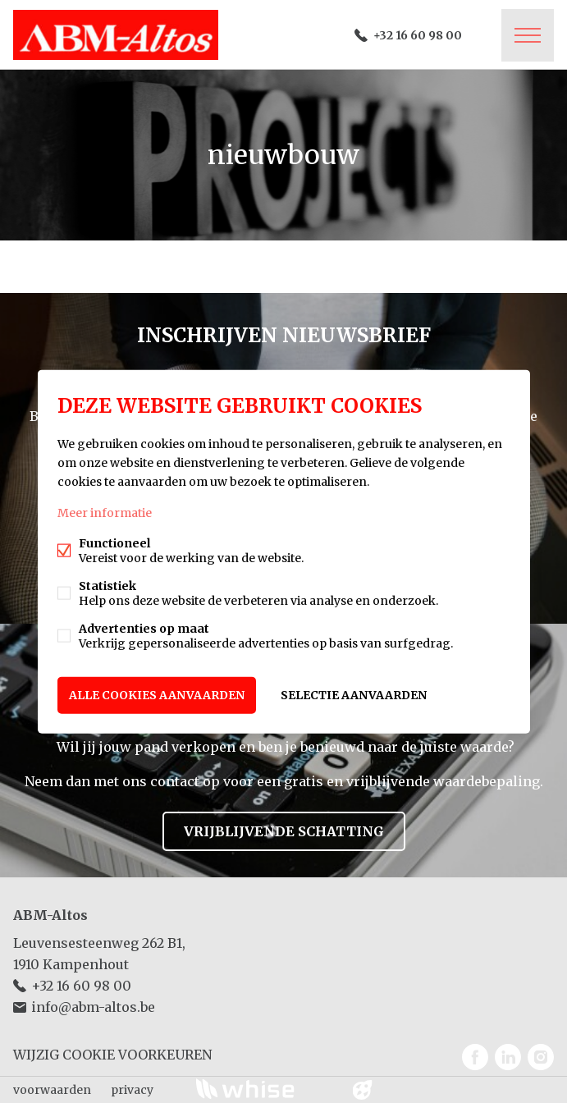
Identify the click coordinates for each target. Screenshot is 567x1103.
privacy (132, 1089)
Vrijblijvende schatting (284, 831)
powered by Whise (263, 1088)
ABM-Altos (50, 915)
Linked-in (508, 1057)
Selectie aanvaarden (354, 695)
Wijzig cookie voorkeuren (112, 1054)
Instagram (541, 1057)
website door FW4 (362, 1090)
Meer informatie (104, 513)
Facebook (475, 1057)
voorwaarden (52, 1089)
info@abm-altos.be (93, 1007)
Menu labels (527, 35)
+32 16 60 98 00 (417, 35)
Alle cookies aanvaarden (157, 695)
